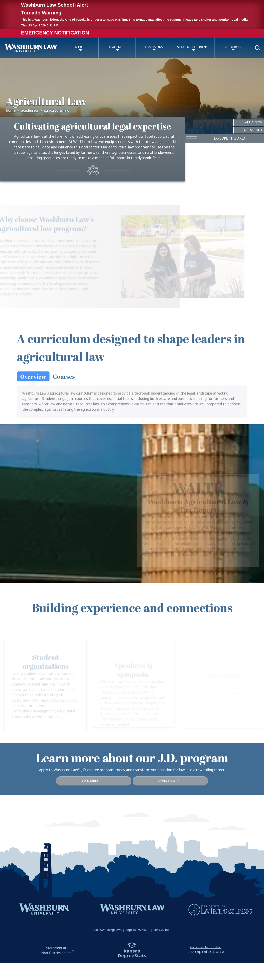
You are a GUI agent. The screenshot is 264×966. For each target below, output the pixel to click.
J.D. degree (93, 794)
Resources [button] (232, 47)
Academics (29, 110)
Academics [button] (116, 47)
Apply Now (253, 122)
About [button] (80, 47)
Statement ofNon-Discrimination (56, 950)
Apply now (170, 794)
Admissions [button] (154, 47)
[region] (132, 503)
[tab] (33, 389)
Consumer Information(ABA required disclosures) (205, 949)
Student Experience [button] (193, 47)
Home (11, 110)
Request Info (251, 130)
